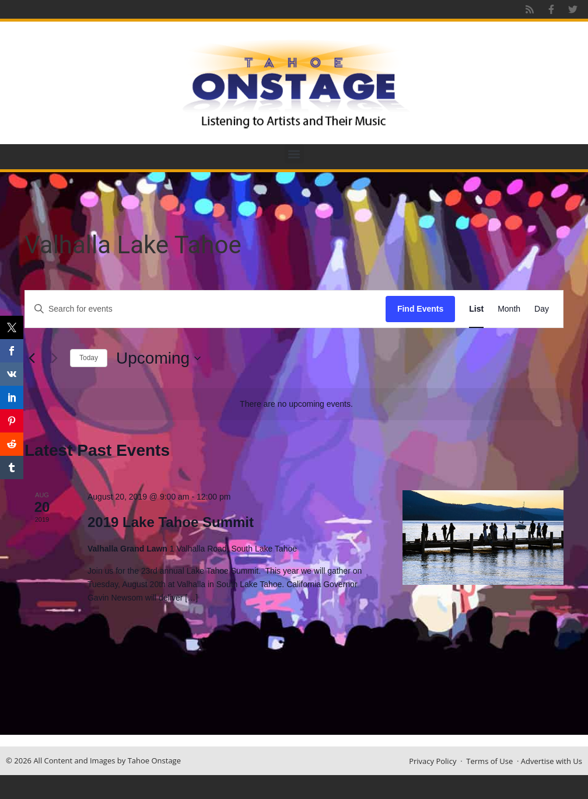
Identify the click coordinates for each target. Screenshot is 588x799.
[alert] (296, 404)
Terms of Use (489, 761)
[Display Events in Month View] (509, 309)
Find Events (420, 308)
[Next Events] (54, 358)
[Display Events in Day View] (541, 309)
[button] (294, 153)
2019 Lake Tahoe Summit (171, 522)
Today (88, 358)
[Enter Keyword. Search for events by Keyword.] (205, 309)
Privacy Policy (432, 761)
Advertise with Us (551, 761)
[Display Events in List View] (476, 309)
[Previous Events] (31, 358)
